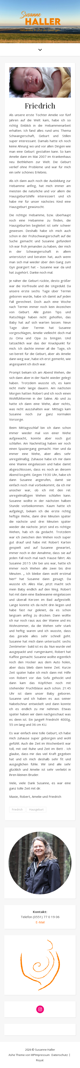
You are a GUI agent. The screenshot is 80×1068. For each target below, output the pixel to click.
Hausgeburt (36, 809)
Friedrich (17, 809)
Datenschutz (59, 1055)
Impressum (42, 1055)
